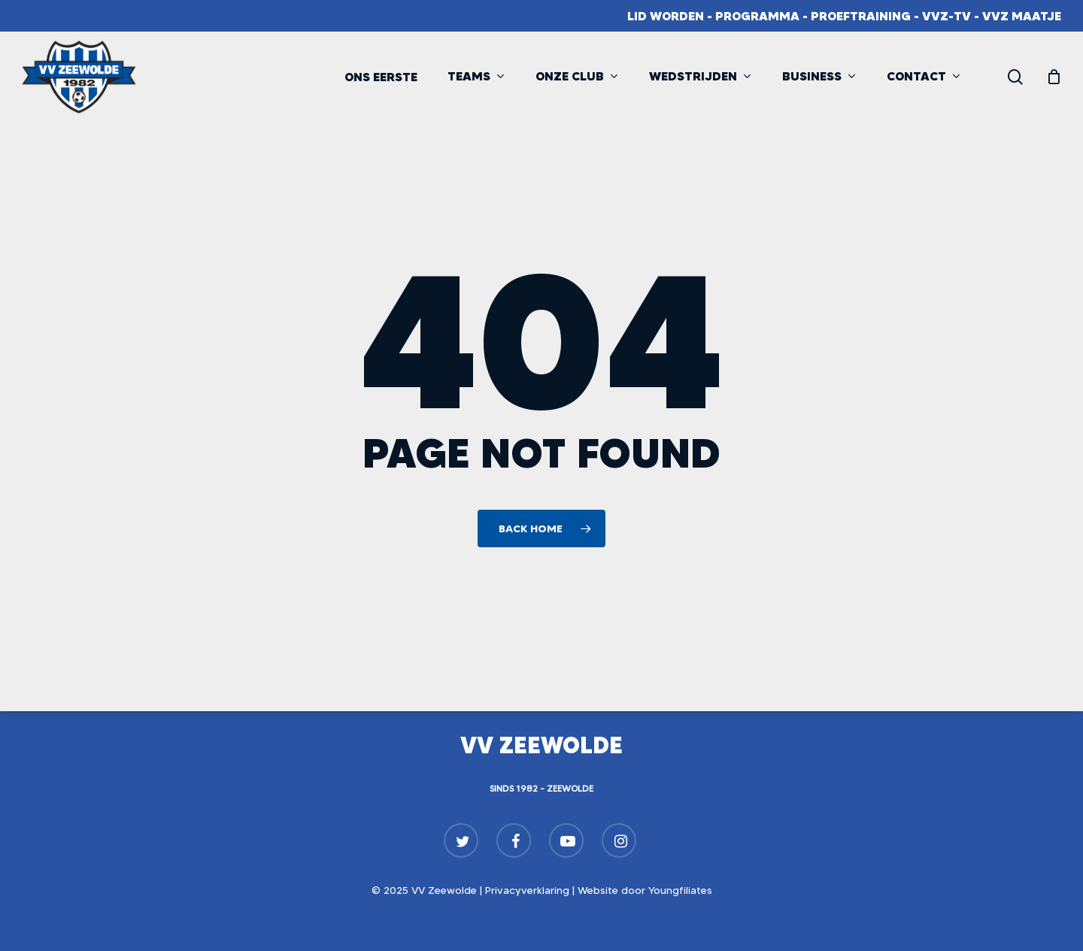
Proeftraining (861, 15)
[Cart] (1053, 76)
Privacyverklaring (527, 890)
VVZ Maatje (1021, 15)
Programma (757, 15)
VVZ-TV (946, 15)
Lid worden (665, 15)
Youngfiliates (680, 890)
